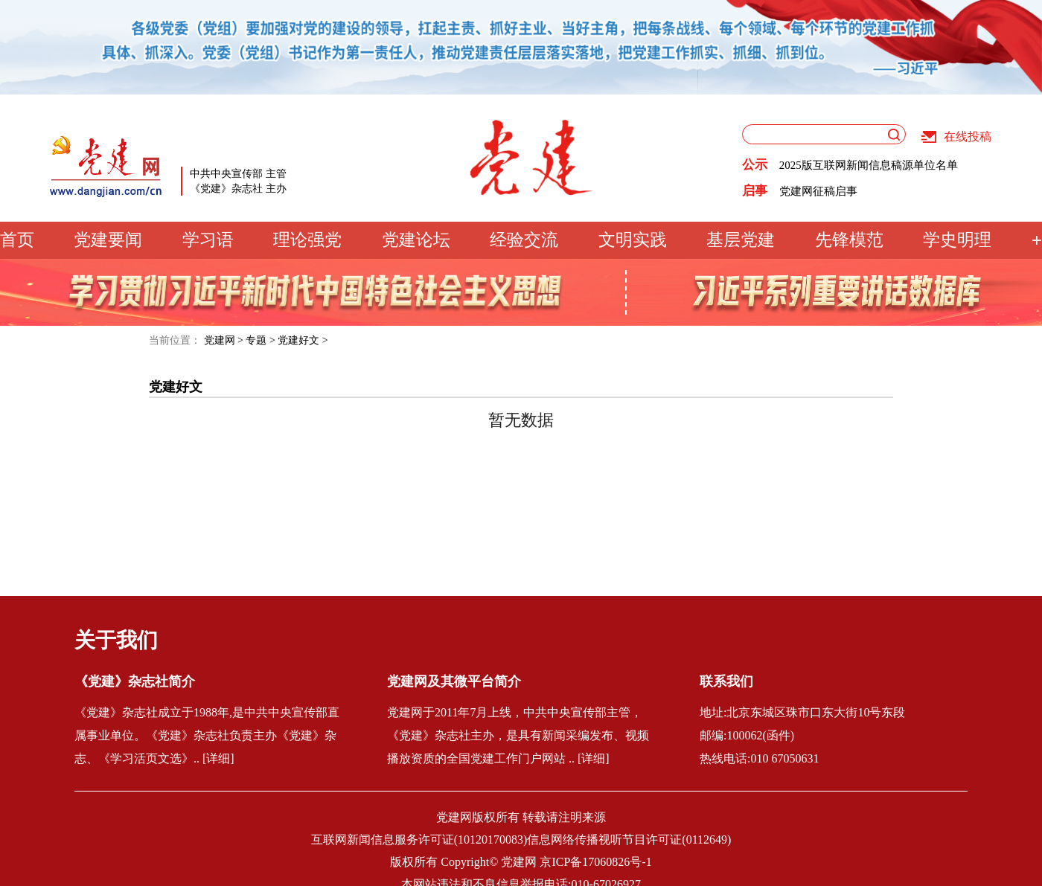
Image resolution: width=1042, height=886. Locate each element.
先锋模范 (849, 240)
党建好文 (175, 386)
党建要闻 (108, 240)
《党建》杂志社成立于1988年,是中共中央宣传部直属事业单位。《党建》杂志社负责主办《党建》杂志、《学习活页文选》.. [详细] (206, 735)
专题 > (260, 340)
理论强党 (307, 240)
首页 (17, 240)
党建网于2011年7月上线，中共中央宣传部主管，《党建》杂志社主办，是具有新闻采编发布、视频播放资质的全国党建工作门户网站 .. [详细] (518, 735)
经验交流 (524, 240)
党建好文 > (302, 340)
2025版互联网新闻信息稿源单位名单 (868, 165)
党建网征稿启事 (818, 191)
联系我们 (726, 681)
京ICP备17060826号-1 (595, 861)
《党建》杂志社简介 (134, 681)
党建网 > (223, 340)
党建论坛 (416, 240)
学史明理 (957, 240)
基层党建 (740, 240)
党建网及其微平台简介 (454, 681)
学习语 (208, 240)
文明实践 (632, 240)
